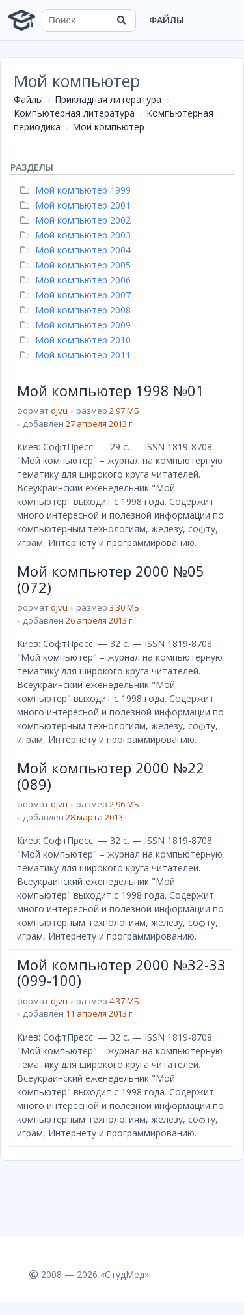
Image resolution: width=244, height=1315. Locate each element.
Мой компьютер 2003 (77, 235)
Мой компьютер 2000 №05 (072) (110, 578)
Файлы (166, 20)
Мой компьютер (108, 127)
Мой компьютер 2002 (77, 220)
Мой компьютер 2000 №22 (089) (110, 775)
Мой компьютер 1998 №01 (110, 390)
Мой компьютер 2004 (77, 250)
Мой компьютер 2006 (77, 280)
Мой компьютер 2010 (77, 340)
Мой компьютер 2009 (77, 325)
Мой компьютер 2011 (77, 355)
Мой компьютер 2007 (77, 295)
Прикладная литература (108, 99)
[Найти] (122, 20)
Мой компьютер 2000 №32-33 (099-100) (121, 972)
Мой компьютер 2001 (77, 205)
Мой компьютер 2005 (77, 265)
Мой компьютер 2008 (77, 310)
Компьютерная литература (74, 113)
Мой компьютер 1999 (77, 190)
